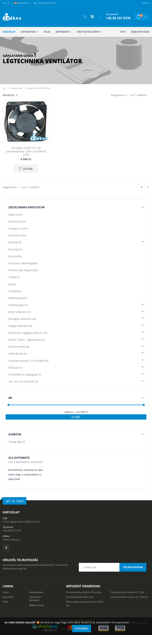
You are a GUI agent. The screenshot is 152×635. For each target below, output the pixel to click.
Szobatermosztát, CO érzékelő (28, 360)
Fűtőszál (15, 367)
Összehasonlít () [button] (45, 3)
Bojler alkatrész (19, 312)
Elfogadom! (81, 628)
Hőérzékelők (17, 353)
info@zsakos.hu (11, 539)
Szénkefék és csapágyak (24, 374)
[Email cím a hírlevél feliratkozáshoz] (112, 567)
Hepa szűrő (15, 214)
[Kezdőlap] (4, 88)
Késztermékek (18, 346)
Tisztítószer (15, 291)
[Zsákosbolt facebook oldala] (6, 547)
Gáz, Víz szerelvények (23, 381)
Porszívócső (15, 249)
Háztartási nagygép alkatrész (27, 333)
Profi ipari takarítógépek (22, 263)
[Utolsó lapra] (147, 187)
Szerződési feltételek (35, 598)
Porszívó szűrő (17, 221)
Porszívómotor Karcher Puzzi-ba (83, 592)
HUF (5, 3)
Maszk (12, 284)
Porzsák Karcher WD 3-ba (79, 597)
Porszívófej (14, 256)
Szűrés (76, 417)
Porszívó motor (17, 235)
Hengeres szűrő (17, 228)
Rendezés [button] (9, 95)
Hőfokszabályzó (17, 298)
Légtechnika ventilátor (38, 88)
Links (144, 3)
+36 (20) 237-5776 (12, 530)
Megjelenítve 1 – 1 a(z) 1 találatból (129, 95)
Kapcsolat (8, 597)
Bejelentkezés (140, 31)
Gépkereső (62, 31)
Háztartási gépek (88, 31)
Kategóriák (28, 31)
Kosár (6, 592)
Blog (47, 31)
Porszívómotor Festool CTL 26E (127, 592)
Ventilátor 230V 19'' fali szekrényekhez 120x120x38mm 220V (26, 151)
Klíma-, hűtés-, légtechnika (26, 339)
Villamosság (18, 305)
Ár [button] (10, 398)
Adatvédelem (36, 592)
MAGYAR (20, 3)
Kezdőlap (9, 31)
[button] (85, 16)
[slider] (8, 405)
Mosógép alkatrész (22, 319)
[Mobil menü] (92, 16)
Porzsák (14, 242)
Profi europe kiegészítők (22, 270)
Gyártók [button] (14, 434)
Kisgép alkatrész (20, 326)
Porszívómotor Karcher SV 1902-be (129, 597)
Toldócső (13, 277)
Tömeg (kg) (16, 441)
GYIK (123, 31)
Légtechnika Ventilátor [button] (26, 207)
